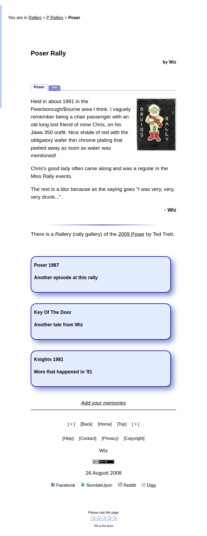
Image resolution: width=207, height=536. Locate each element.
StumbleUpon (96, 485)
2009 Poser (131, 234)
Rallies (35, 17)
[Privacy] (110, 438)
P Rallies (54, 17)
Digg (148, 485)
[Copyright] (134, 438)
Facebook (63, 485)
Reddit (127, 485)
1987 (54, 87)
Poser (39, 87)
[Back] (86, 424)
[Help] (68, 438)
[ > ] (135, 424)
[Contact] (87, 438)
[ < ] (71, 424)
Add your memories (103, 403)
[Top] (122, 424)
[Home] (105, 424)
